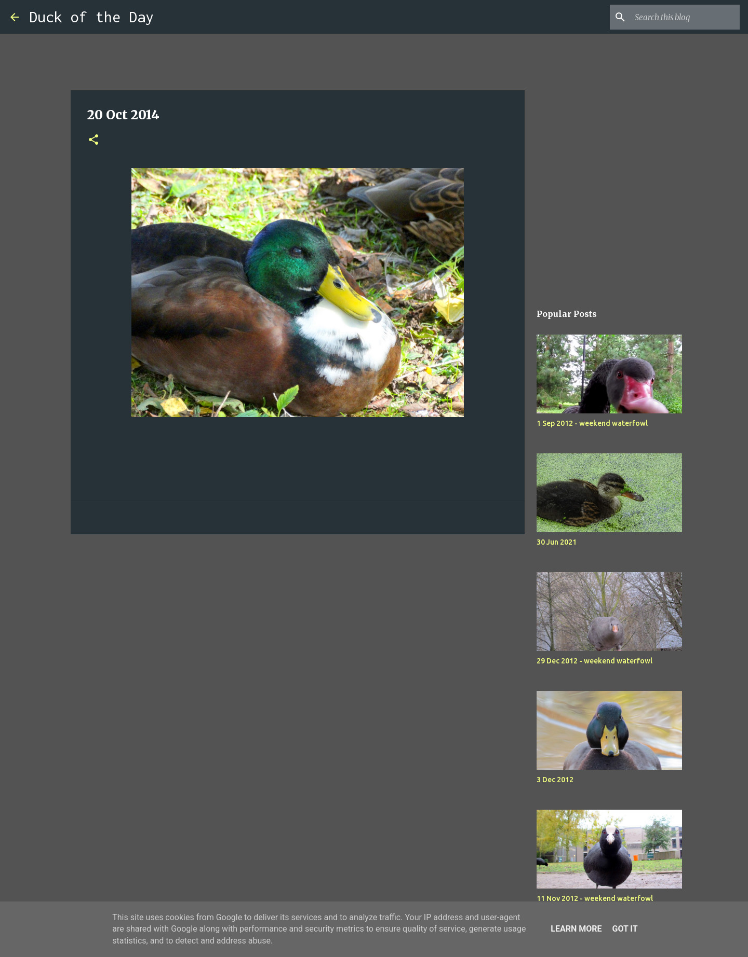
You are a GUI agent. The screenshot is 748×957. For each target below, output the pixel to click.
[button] (93, 140)
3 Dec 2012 (555, 779)
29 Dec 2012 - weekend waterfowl (594, 661)
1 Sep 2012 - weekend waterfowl (592, 423)
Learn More (576, 929)
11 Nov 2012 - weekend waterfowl (595, 898)
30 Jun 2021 (557, 542)
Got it (624, 929)
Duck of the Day (91, 16)
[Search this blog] (685, 17)
